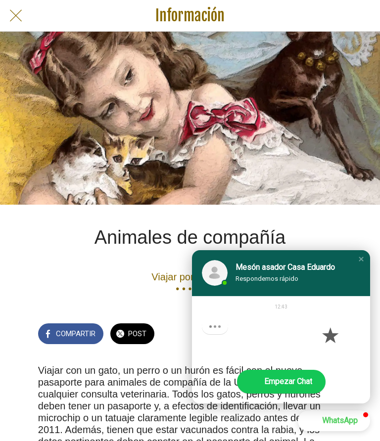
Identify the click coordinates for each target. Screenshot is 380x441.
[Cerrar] (16, 16)
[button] (361, 259)
